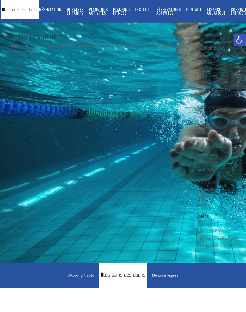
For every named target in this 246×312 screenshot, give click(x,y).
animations (206, 189)
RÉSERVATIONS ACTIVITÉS (168, 12)
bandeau (205, 196)
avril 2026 (205, 140)
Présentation (49, 10)
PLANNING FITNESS (121, 12)
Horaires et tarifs (75, 12)
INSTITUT (143, 10)
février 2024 (207, 155)
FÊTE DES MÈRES (212, 68)
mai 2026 (205, 132)
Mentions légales (165, 275)
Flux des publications (214, 231)
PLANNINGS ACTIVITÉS (98, 12)
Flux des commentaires (216, 238)
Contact (194, 10)
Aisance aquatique (216, 12)
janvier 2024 (207, 162)
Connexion (206, 223)
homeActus (207, 204)
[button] (240, 40)
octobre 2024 (208, 147)
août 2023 (206, 169)
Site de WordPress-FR (215, 245)
